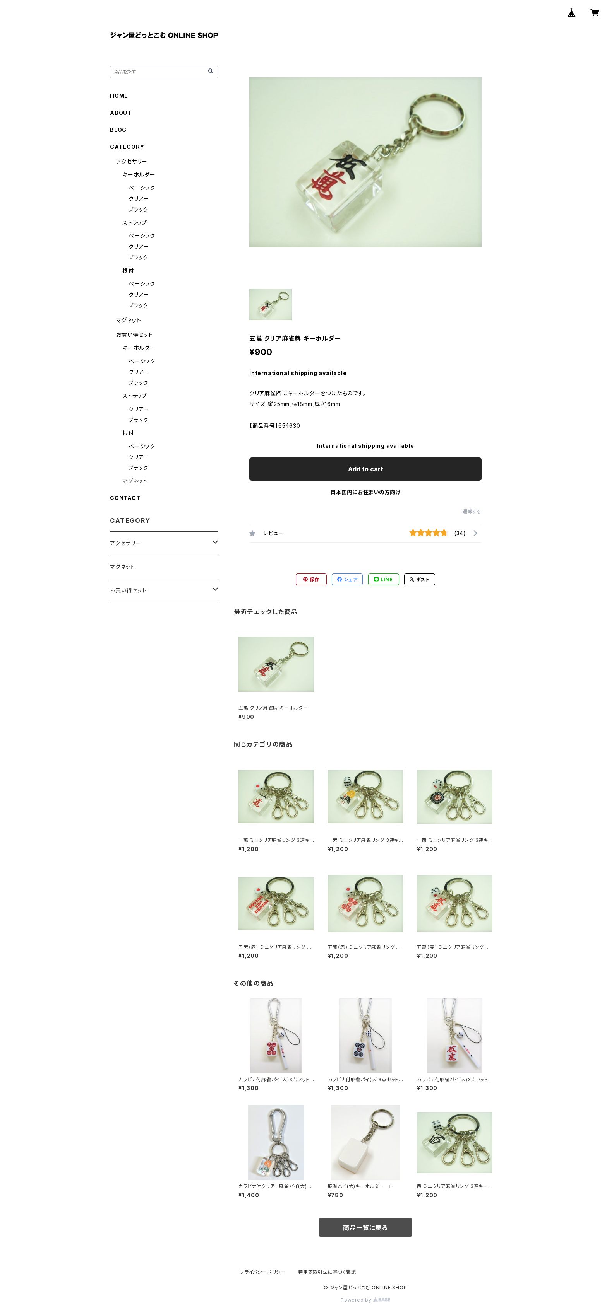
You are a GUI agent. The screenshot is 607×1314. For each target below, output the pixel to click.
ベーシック (142, 187)
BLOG (118, 129)
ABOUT (121, 112)
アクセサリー (131, 161)
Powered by (365, 1300)
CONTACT (125, 498)
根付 (128, 270)
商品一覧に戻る (365, 1228)
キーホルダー (139, 174)
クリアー (139, 198)
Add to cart (365, 469)
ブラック (138, 209)
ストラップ (134, 222)
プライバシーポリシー (263, 1272)
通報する (472, 511)
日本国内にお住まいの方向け (365, 492)
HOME (119, 95)
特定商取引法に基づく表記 (327, 1272)
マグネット (128, 320)
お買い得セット (134, 334)
